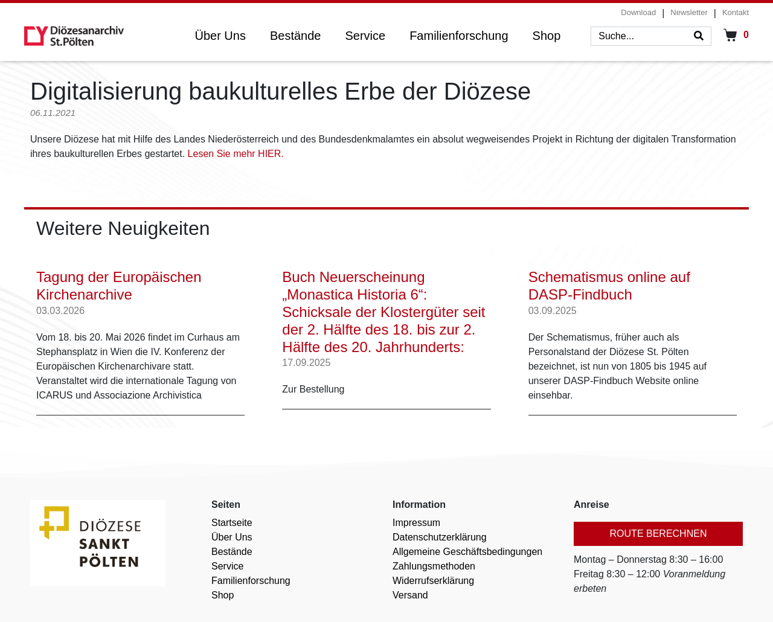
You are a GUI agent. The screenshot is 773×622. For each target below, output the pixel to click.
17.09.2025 (306, 358)
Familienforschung (458, 35)
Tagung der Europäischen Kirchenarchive (119, 282)
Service (365, 35)
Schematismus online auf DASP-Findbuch (609, 282)
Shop (547, 35)
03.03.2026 (60, 306)
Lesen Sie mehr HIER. (236, 154)
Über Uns (219, 35)
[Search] (699, 36)
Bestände (295, 35)
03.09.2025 (552, 306)
